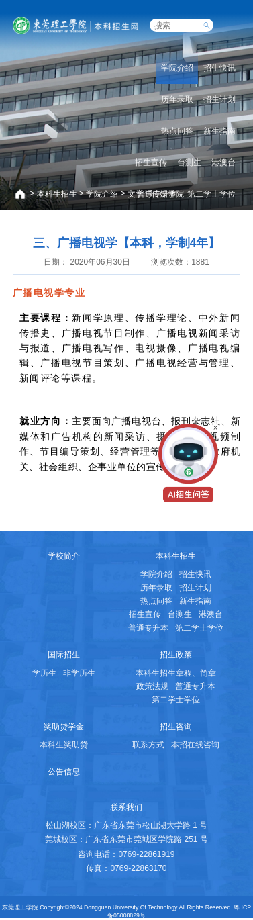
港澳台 (223, 162)
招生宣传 (151, 162)
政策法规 (152, 686)
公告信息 (64, 771)
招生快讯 (219, 68)
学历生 (44, 673)
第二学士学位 (211, 194)
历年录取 (177, 99)
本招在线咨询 (195, 744)
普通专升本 (157, 194)
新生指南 (219, 131)
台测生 (189, 162)
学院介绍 (102, 194)
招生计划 (219, 99)
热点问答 (177, 131)
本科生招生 (57, 194)
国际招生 (64, 654)
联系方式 (148, 744)
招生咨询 (176, 726)
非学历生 (79, 673)
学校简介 (64, 556)
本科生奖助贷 (64, 744)
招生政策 (176, 654)
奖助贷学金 (64, 726)
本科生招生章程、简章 (176, 673)
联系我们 (126, 807)
